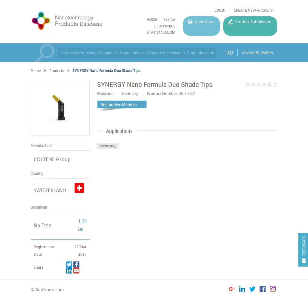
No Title (42, 225)
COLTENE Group (52, 159)
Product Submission (253, 21)
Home (36, 70)
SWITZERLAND (50, 190)
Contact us (204, 21)
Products (56, 70)
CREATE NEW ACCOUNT (254, 10)
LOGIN (220, 10)
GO (229, 52)
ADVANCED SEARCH (257, 52)
